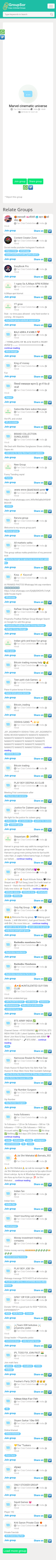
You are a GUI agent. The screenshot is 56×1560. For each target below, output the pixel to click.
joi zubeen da (25, 821)
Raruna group (12, 531)
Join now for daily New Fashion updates (24, 453)
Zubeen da (11, 821)
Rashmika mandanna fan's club (20, 974)
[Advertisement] (28, 53)
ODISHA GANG (13, 754)
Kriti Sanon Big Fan (14, 1536)
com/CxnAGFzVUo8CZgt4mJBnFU (22, 254)
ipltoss (9, 1366)
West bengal (11, 351)
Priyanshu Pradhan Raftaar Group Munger (25, 625)
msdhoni (28, 1366)
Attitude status (13, 892)
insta (8, 1140)
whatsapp (24, 251)
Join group (20, 181)
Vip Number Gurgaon (15, 1103)
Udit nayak (32, 1001)
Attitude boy (28, 892)
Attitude (17, 896)
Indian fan (10, 1204)
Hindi (43, 109)
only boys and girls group (17, 930)
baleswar (44, 1001)
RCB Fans (17, 1313)
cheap (29, 1140)
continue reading (12, 348)
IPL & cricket (11, 422)
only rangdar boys (31, 1341)
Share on (38, 230)
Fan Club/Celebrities (22, 109)
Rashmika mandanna (15, 952)
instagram (40, 1140)
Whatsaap (10, 597)
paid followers (12, 1144)
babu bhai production (32, 1005)
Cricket (29, 1313)
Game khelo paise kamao (17, 693)
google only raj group (15, 927)
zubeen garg (16, 824)
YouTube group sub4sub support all (22, 320)
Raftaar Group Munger (16, 629)
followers (18, 1140)
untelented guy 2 (13, 1009)
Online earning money (16, 1257)
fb (23, 1144)
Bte (7, 1046)
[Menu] (48, 6)
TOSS (37, 1366)
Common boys (12, 1341)
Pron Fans (10, 1455)
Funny (8, 478)
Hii (7, 1409)
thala (18, 1366)
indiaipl (9, 1369)
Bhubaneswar (12, 1005)
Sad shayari (11, 1226)
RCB (8, 1313)
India (35, 109)
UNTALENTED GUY (14, 1001)
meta (30, 1144)
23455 (9, 506)
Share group (35, 181)
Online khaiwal (12, 1433)
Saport (9, 397)
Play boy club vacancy (16, 796)
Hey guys (10, 651)
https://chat (11, 251)
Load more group (15, 1551)
